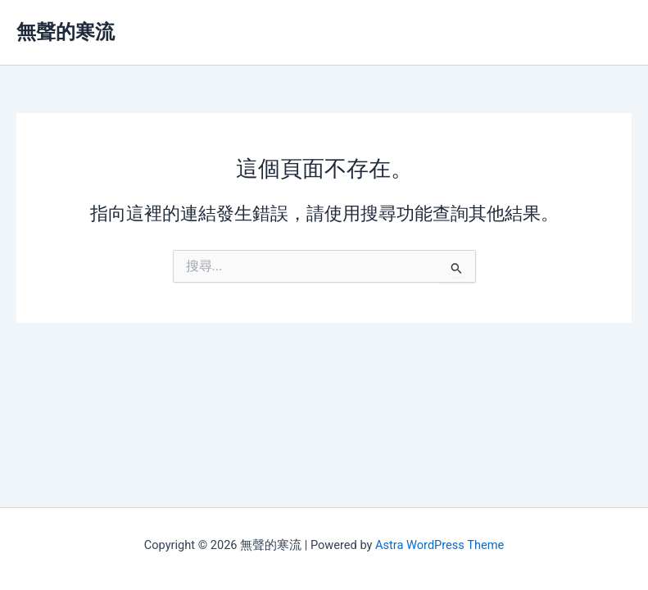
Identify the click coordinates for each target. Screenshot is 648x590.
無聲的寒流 (65, 31)
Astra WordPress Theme (439, 545)
